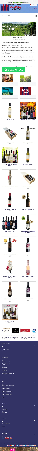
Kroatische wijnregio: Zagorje (7, 393)
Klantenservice (4, 370)
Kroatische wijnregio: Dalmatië (7, 394)
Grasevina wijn (19, 335)
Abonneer (4, 426)
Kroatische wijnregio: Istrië (6, 390)
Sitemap (3, 371)
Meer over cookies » (26, 2)
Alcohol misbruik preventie (6, 395)
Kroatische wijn (25, 335)
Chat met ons (12, 66)
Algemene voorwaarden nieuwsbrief (8, 373)
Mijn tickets (3, 411)
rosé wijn (11, 338)
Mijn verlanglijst (4, 412)
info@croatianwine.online (7, 351)
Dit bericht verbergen (17, 2)
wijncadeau (16, 338)
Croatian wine (5, 335)
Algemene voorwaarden (6, 363)
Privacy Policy (4, 366)
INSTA (3, 397)
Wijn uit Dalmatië (7, 337)
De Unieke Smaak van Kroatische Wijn (8, 385)
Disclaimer (3, 364)
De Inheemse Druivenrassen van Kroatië (8, 387)
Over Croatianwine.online (6, 361)
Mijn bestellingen (4, 409)
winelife (21, 338)
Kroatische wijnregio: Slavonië (7, 391)
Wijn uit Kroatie (21, 337)
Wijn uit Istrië (14, 337)
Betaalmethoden (4, 367)
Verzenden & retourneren (6, 369)
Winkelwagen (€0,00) (29, 7)
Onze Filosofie (4, 374)
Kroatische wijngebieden (6, 388)
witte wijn (26, 338)
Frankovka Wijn (12, 335)
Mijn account (4, 408)
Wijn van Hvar (28, 337)
